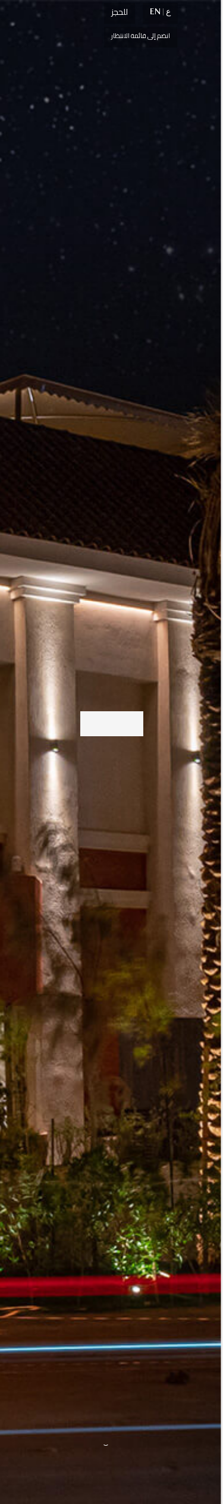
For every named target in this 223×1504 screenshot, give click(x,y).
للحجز (119, 12)
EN (155, 12)
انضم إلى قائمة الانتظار (140, 36)
